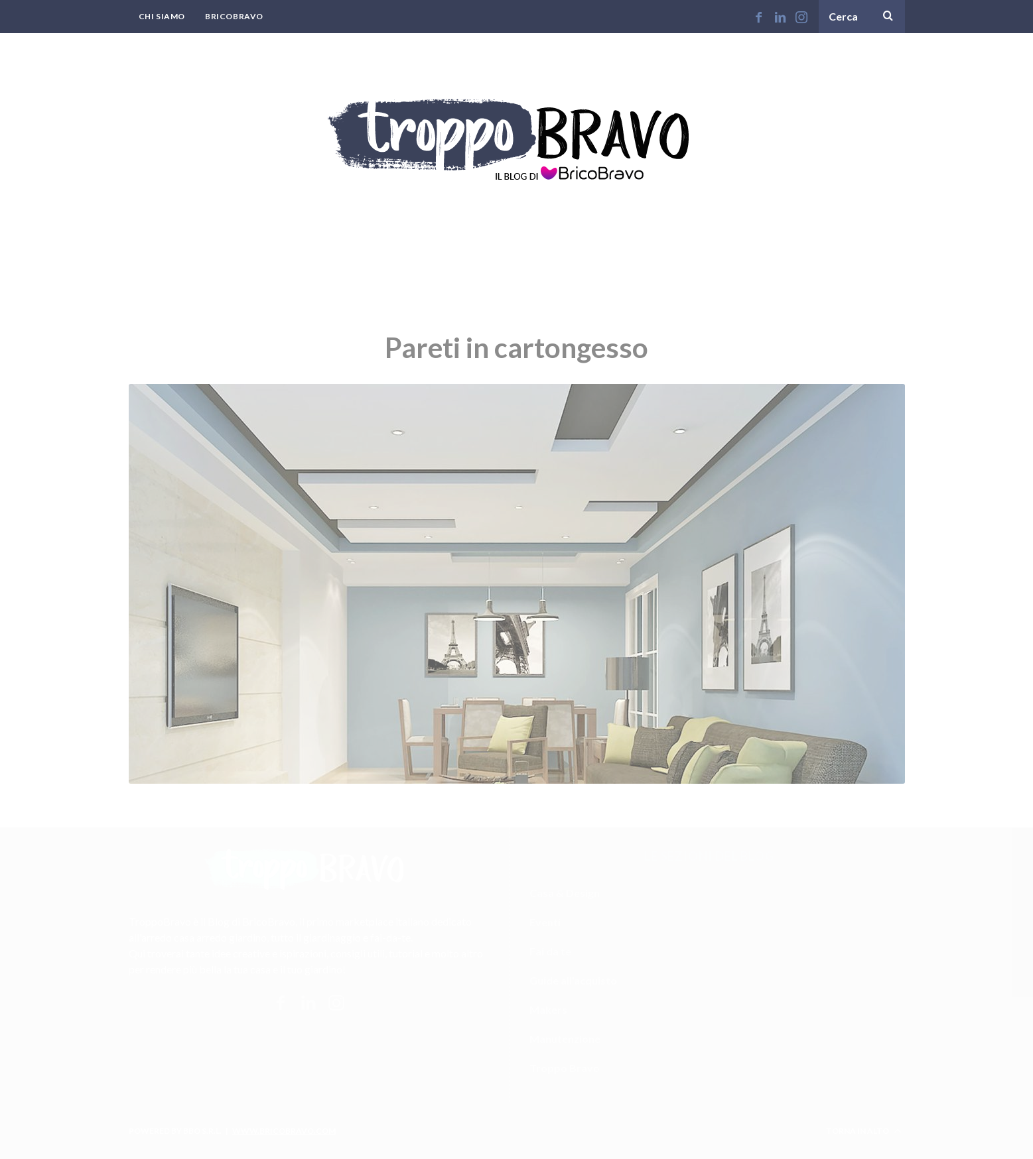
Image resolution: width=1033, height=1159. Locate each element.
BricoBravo (234, 16)
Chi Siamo (162, 16)
